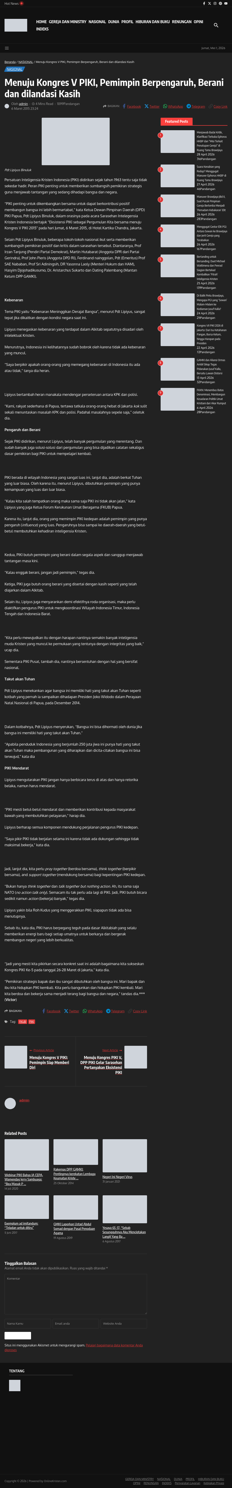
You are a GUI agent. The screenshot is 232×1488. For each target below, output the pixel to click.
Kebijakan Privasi (214, 1483)
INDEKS (42, 28)
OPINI (198, 21)
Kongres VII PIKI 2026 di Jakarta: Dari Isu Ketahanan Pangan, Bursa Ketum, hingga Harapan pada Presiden (212, 334)
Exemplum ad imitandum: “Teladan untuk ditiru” (21, 1225)
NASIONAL (97, 21)
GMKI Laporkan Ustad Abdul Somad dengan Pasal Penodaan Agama (74, 1228)
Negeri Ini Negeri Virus (118, 1177)
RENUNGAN (181, 21)
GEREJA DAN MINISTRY (67, 21)
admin (23, 104)
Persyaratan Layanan (187, 1483)
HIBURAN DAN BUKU (153, 21)
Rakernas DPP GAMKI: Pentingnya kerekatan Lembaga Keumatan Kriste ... (74, 1173)
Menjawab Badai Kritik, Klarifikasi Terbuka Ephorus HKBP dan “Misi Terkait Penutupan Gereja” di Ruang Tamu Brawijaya (212, 141)
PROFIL (127, 21)
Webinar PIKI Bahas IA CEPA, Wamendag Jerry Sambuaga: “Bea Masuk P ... (24, 1179)
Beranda (10, 62)
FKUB (22, 1021)
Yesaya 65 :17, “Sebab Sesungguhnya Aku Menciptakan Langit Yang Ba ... (124, 1232)
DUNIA (113, 21)
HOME (41, 21)
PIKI (31, 1021)
